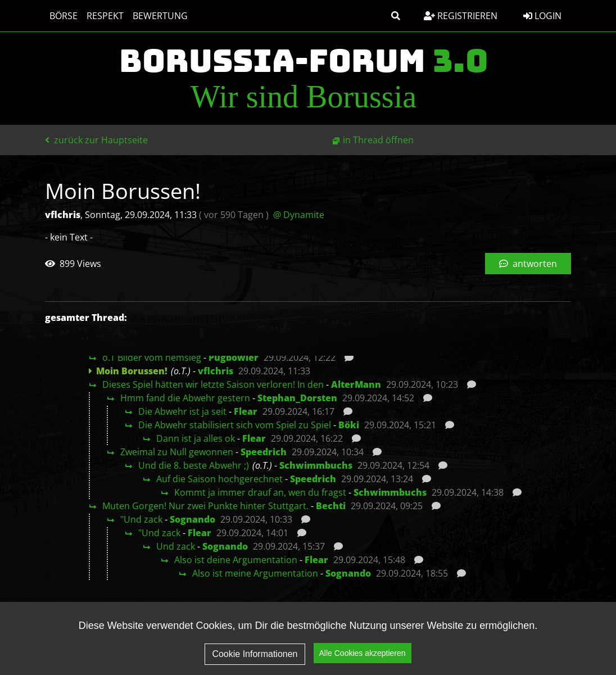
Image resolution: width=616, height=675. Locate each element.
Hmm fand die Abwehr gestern (185, 398)
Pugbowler (234, 357)
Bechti (331, 506)
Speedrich (264, 452)
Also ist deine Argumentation (236, 560)
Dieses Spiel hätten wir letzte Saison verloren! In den (213, 384)
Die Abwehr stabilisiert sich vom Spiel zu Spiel (234, 425)
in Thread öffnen (378, 140)
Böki (348, 425)
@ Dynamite (298, 215)
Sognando (192, 519)
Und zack (175, 546)
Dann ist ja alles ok (195, 438)
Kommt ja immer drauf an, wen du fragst (260, 492)
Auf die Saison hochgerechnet (219, 479)
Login (542, 16)
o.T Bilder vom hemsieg (151, 357)
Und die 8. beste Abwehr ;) (193, 465)
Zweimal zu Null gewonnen (176, 452)
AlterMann (356, 384)
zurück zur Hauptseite (96, 140)
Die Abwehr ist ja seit (182, 411)
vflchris (215, 371)
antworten (528, 263)
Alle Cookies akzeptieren (362, 653)
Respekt (105, 16)
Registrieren (460, 16)
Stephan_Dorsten (297, 398)
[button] (395, 15)
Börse (63, 16)
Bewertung (160, 16)
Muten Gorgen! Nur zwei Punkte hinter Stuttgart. (205, 506)
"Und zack (141, 519)
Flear (245, 411)
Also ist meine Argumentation (255, 573)
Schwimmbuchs (315, 465)
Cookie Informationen (254, 654)
